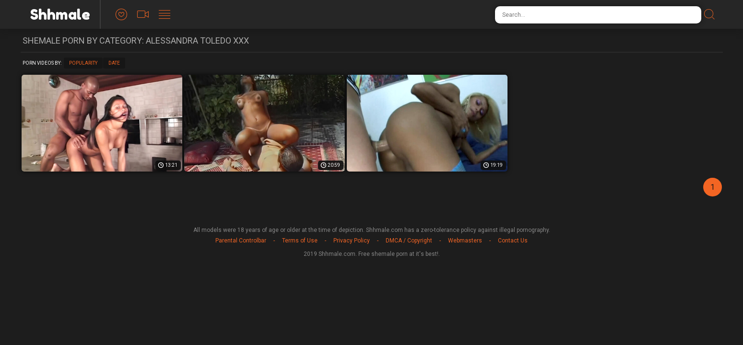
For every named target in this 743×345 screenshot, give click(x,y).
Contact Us (513, 240)
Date (114, 63)
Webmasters (465, 240)
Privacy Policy (351, 240)
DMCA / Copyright (409, 240)
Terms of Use (300, 240)
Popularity (83, 63)
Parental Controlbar (240, 240)
